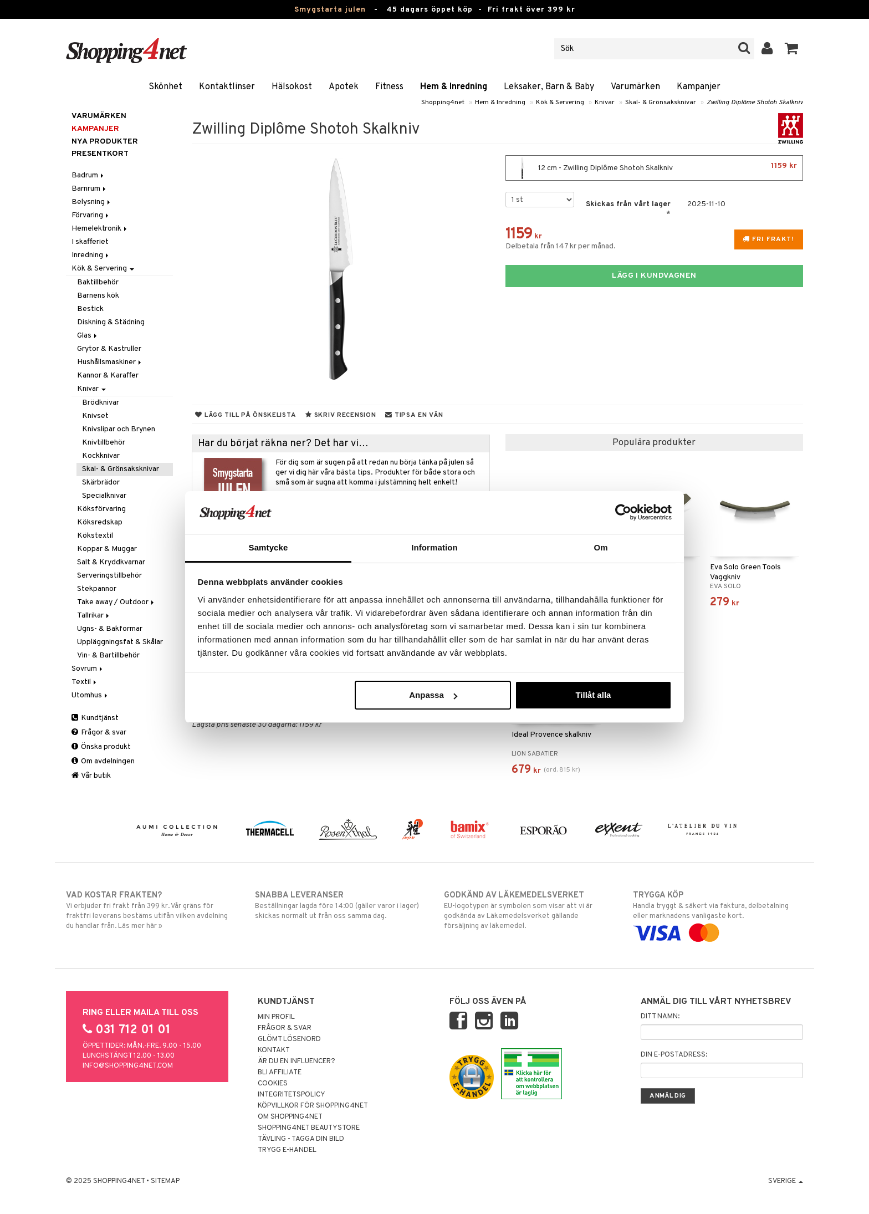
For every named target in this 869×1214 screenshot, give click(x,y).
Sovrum (87, 669)
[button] (791, 48)
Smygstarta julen (330, 9)
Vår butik (91, 776)
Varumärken (635, 87)
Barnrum (89, 188)
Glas (88, 335)
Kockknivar (101, 456)
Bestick (90, 309)
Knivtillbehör (103, 442)
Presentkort (100, 154)
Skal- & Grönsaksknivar (660, 102)
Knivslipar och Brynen (118, 429)
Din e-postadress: (674, 1054)
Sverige (785, 1181)
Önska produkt (101, 747)
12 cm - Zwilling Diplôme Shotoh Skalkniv (654, 168)
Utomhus (90, 695)
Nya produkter (104, 141)
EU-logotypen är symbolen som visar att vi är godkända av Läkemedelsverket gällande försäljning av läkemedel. (529, 910)
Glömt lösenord (289, 1039)
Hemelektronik (100, 228)
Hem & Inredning (453, 87)
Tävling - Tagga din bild (301, 1139)
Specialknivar (104, 496)
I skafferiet (90, 242)
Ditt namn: (660, 1016)
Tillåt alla (593, 695)
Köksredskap (99, 522)
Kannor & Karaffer (108, 375)
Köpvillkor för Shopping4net (313, 1105)
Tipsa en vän (414, 415)
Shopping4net (442, 102)
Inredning (90, 255)
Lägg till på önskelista (245, 415)
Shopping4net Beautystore (309, 1128)
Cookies (273, 1083)
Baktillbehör (98, 282)
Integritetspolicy (291, 1094)
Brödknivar (100, 402)
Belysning (91, 202)
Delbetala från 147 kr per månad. (560, 246)
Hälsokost (292, 87)
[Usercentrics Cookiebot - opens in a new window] (623, 512)
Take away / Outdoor (116, 602)
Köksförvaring (101, 509)
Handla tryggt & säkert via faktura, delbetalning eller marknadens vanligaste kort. (718, 914)
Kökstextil (95, 535)
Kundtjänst (95, 718)
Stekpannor (96, 589)
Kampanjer (698, 87)
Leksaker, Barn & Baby (549, 87)
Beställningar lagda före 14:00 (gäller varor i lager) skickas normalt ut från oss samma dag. (340, 905)
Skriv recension (340, 415)
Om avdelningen (103, 761)
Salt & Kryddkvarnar (111, 562)
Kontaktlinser (227, 87)
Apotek (344, 87)
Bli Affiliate (279, 1072)
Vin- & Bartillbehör (108, 655)
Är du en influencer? (296, 1061)
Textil (84, 682)
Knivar (605, 102)
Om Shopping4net (290, 1117)
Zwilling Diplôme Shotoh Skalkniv (755, 102)
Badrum (88, 175)
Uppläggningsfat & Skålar (120, 642)
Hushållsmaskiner (110, 362)
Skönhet (165, 87)
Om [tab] (600, 547)
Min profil (276, 1017)
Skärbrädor (101, 482)
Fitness (389, 87)
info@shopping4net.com (128, 1066)
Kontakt (274, 1050)
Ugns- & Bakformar (109, 629)
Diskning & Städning (111, 322)
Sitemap (165, 1181)
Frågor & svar (98, 732)
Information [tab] (434, 547)
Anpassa (433, 695)
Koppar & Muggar (107, 549)
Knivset (95, 416)
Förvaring (90, 215)
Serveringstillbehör (109, 575)
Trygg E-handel (287, 1150)
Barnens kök (98, 295)
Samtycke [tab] (268, 547)
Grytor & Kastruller (109, 349)
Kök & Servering (560, 102)
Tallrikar (94, 615)
